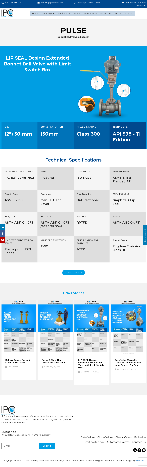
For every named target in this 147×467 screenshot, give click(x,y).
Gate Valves (88, 437)
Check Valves (124, 437)
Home (35, 13)
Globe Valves (105, 437)
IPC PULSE (105, 13)
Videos (76, 13)
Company (48, 13)
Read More (12, 374)
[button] (48, 13)
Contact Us (139, 442)
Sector (118, 13)
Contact (129, 13)
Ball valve (140, 437)
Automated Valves (118, 442)
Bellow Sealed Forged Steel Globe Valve (17, 361)
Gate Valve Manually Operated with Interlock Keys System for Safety (128, 362)
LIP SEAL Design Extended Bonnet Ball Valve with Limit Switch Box (91, 364)
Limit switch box (93, 442)
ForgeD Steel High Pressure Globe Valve (54, 361)
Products (64, 13)
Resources (90, 13)
